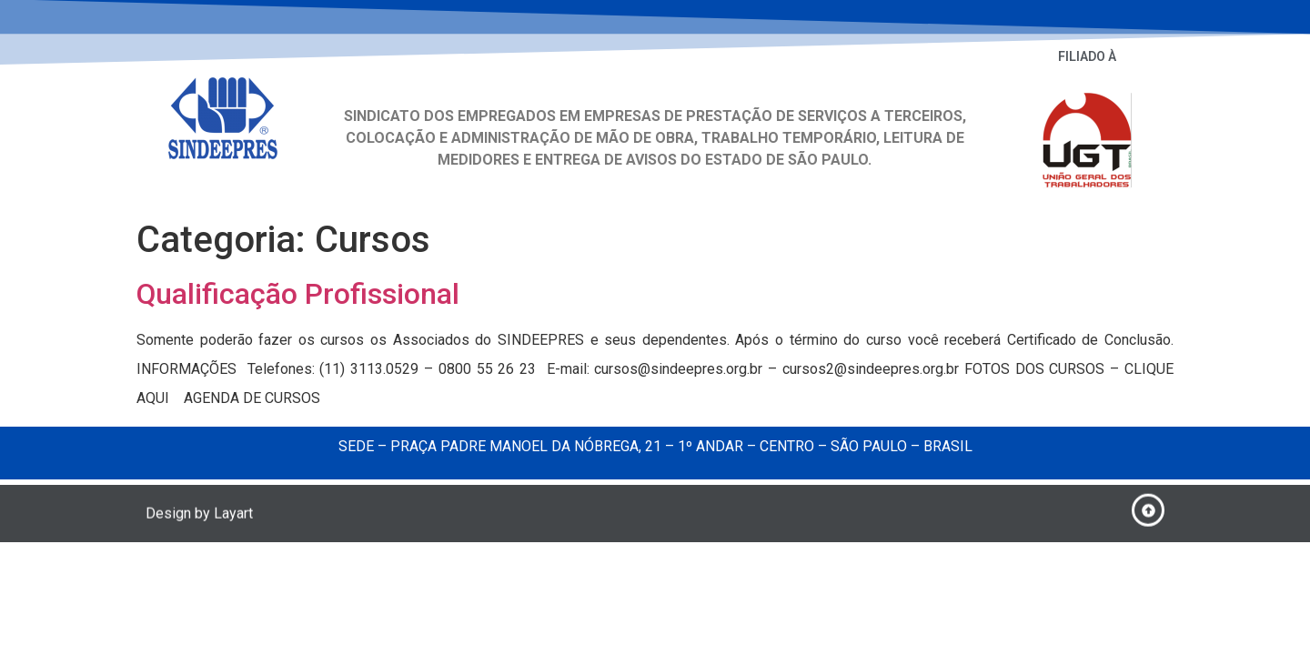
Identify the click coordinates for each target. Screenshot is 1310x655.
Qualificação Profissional (297, 294)
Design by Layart (199, 516)
